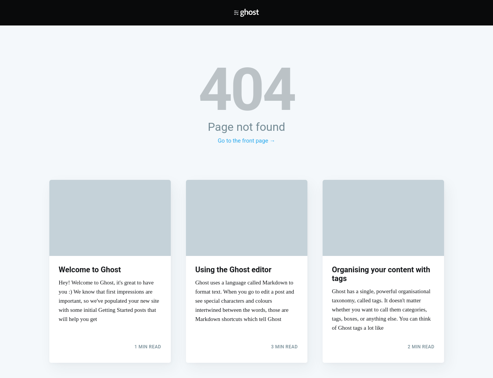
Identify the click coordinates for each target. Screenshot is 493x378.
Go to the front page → (247, 140)
